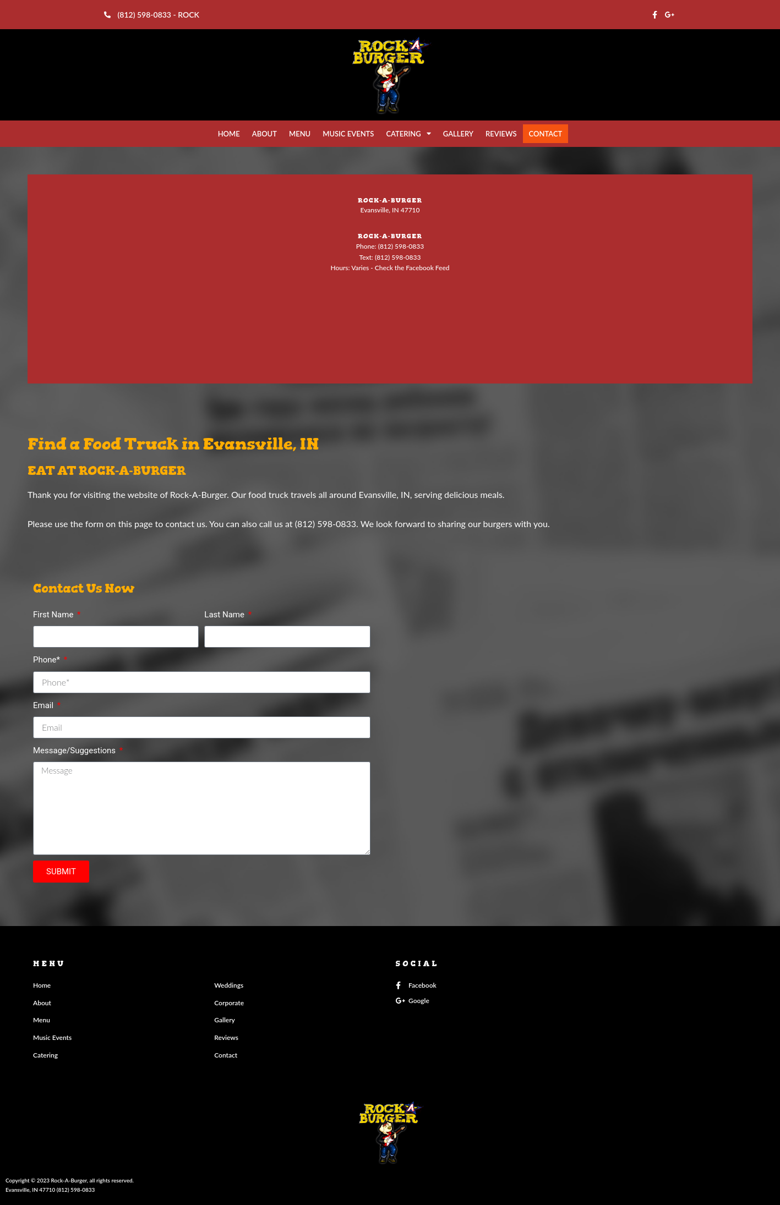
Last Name (225, 615)
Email (44, 705)
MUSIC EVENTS (348, 133)
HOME (229, 133)
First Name (54, 615)
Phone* (47, 660)
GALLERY (458, 133)
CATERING (408, 133)
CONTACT (546, 133)
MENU (299, 133)
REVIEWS (501, 133)
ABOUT (264, 133)
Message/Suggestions (75, 750)
